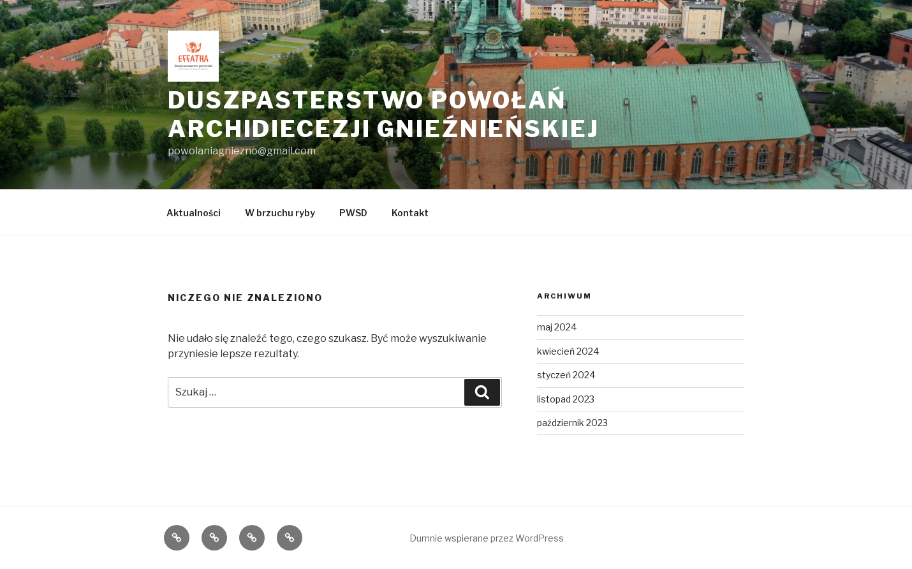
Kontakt (410, 212)
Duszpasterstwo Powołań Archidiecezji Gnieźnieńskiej (383, 114)
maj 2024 (557, 326)
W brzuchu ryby (280, 212)
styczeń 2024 (566, 374)
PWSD (353, 212)
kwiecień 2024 (568, 351)
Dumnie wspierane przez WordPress (486, 538)
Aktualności (193, 212)
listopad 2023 (565, 399)
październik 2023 (572, 422)
